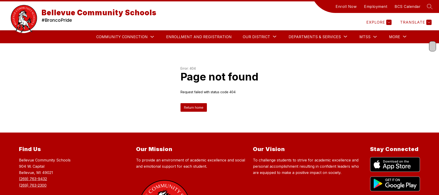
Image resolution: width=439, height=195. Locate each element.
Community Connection (122, 36)
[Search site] (430, 6)
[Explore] (378, 22)
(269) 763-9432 (33, 178)
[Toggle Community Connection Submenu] (152, 37)
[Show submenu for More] (394, 37)
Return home (193, 107)
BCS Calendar (407, 6)
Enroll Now (346, 6)
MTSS (365, 36)
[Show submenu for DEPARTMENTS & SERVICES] (315, 37)
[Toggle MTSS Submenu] (375, 37)
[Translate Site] (415, 22)
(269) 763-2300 (33, 185)
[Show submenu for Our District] (256, 37)
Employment (375, 6)
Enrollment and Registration (199, 36)
